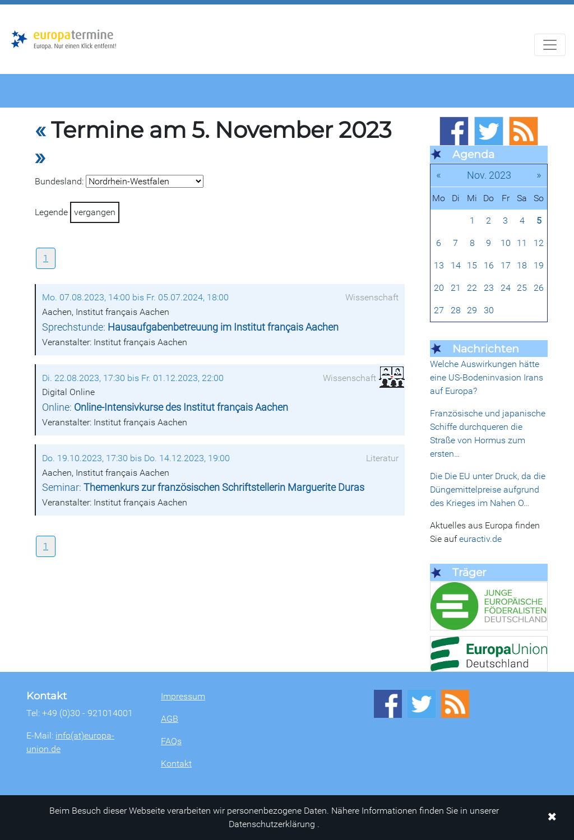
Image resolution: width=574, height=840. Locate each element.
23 (489, 287)
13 (439, 265)
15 (472, 265)
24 (506, 287)
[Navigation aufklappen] (550, 45)
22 (472, 287)
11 (522, 243)
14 (456, 265)
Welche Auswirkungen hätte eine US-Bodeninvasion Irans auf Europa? (486, 377)
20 (439, 287)
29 (472, 310)
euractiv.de (480, 538)
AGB (169, 718)
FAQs (171, 741)
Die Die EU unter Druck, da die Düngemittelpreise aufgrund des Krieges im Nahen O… (487, 489)
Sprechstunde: (190, 327)
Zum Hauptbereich (9, 5)
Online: (165, 407)
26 (539, 287)
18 (522, 265)
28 (456, 310)
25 (522, 287)
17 (506, 265)
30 (489, 310)
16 (489, 265)
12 (539, 243)
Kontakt (176, 763)
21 (456, 287)
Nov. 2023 (489, 175)
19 (539, 265)
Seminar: (203, 487)
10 (506, 243)
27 (439, 310)
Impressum (183, 696)
